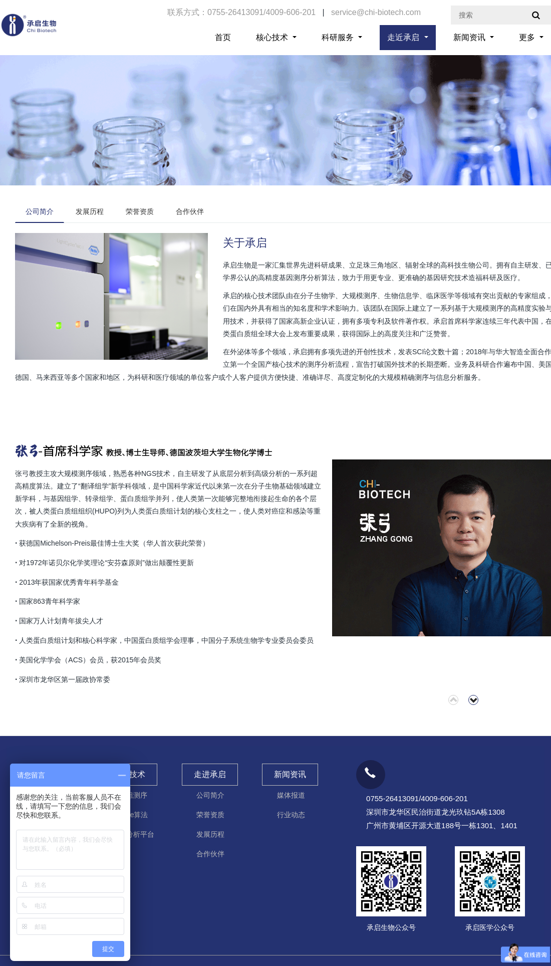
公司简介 (40, 211)
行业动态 (291, 815)
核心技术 (273, 37)
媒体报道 (291, 795)
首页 (223, 37)
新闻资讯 (470, 37)
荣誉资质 (140, 211)
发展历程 (90, 211)
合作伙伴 (190, 211)
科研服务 (339, 37)
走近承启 (404, 37)
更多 (528, 37)
